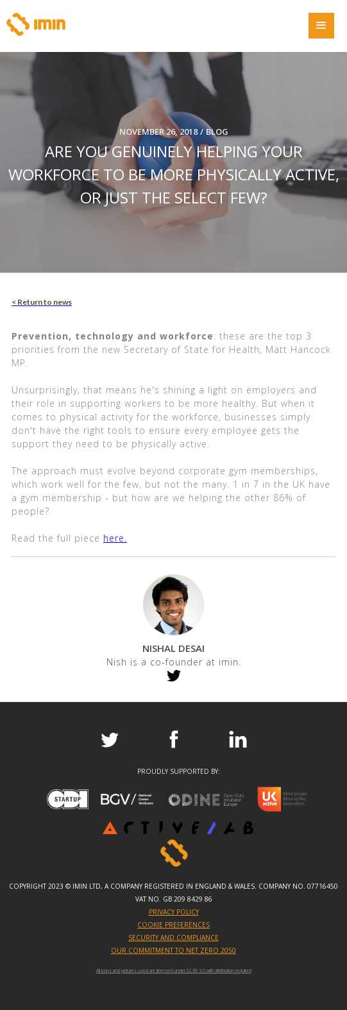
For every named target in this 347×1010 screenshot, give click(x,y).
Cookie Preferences (173, 924)
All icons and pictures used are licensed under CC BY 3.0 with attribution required (173, 970)
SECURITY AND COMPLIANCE (173, 937)
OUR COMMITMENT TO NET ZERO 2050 (173, 950)
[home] (35, 24)
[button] (321, 26)
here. (115, 538)
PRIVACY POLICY (174, 911)
